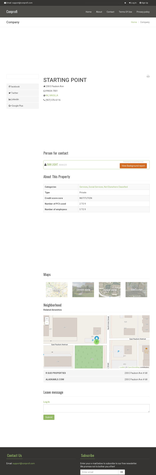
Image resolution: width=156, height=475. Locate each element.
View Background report (133, 166)
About (99, 12)
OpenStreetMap (134, 367)
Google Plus (16, 106)
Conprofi (11, 11)
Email (18, 3)
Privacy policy (143, 12)
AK (47, 95)
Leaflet (122, 367)
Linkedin (14, 99)
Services (84, 187)
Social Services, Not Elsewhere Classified (108, 187)
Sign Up (144, 3)
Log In (132, 3)
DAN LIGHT (52, 164)
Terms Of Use (125, 12)
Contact (110, 12)
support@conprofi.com (24, 463)
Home (89, 12)
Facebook (14, 86)
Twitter (13, 93)
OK (121, 472)
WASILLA (53, 95)
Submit (48, 417)
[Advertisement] (78, 50)
